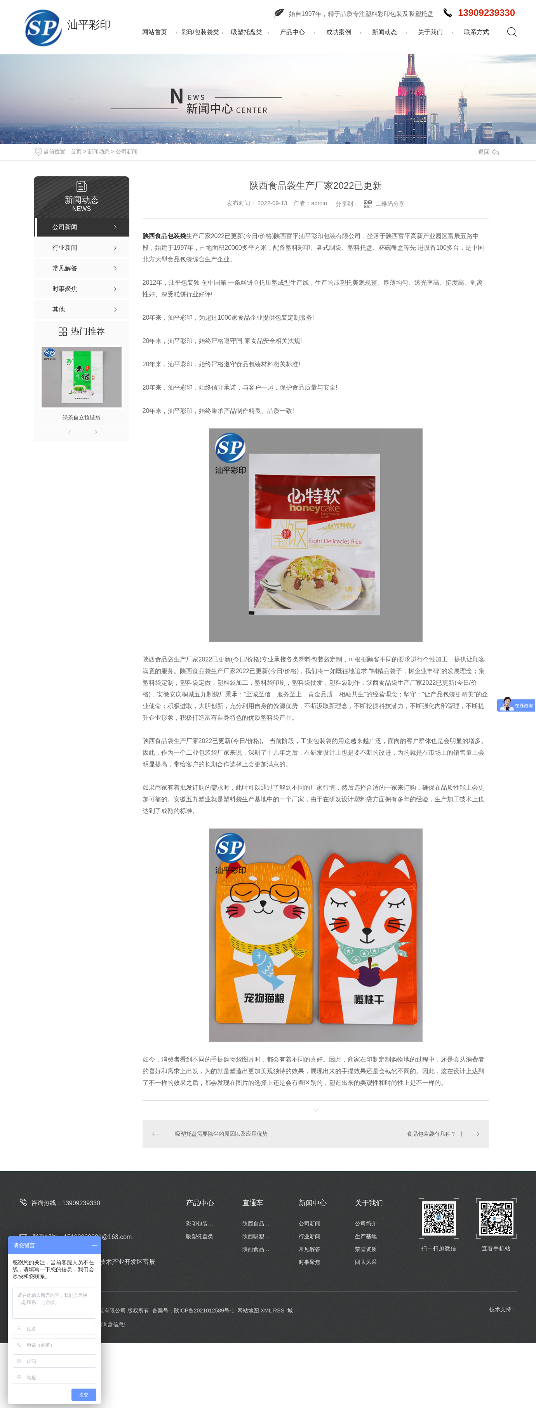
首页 (76, 151)
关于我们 (430, 32)
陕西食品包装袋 (164, 236)
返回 (488, 151)
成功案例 (338, 32)
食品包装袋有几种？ (431, 1134)
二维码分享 (390, 203)
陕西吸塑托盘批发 (257, 1236)
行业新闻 (309, 1236)
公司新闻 (126, 151)
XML (266, 1310)
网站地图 (248, 1310)
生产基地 (366, 1236)
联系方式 (476, 32)
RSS (278, 1310)
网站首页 (154, 32)
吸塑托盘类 (246, 32)
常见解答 (309, 1249)
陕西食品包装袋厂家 (257, 1223)
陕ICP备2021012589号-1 (204, 1310)
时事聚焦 (309, 1262)
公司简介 (366, 1223)
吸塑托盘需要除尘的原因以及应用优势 (221, 1134)
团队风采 (366, 1262)
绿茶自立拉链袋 (82, 417)
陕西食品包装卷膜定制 (257, 1249)
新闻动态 (384, 32)
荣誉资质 (366, 1249)
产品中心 (292, 32)
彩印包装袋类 (200, 32)
